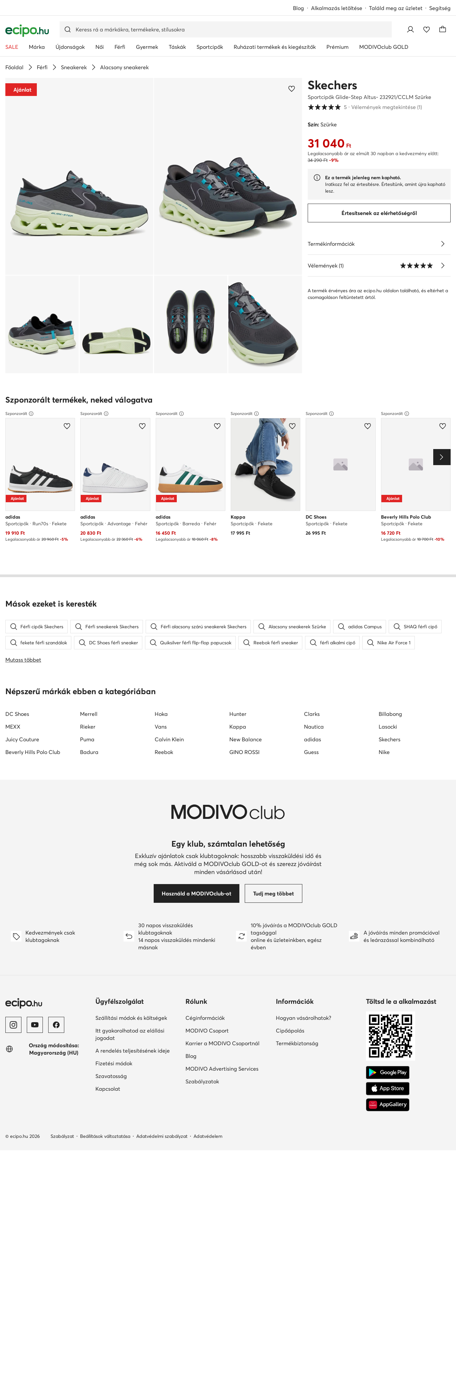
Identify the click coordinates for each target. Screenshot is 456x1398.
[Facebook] (56, 1046)
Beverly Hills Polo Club (32, 773)
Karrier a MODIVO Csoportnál (222, 1064)
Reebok (164, 773)
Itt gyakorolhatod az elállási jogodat (129, 1056)
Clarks (312, 735)
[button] (79, 176)
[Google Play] (387, 1094)
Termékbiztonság (297, 1064)
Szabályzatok (202, 1102)
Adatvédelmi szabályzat (161, 1158)
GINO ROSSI (244, 773)
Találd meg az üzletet (396, 8)
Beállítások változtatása (105, 1158)
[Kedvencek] (427, 29)
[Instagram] (13, 1046)
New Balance (245, 760)
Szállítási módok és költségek (131, 1039)
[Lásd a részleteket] (443, 244)
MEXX (12, 748)
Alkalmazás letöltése (336, 8)
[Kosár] (443, 29)
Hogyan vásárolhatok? (303, 1039)
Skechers (332, 85)
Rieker (87, 748)
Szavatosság (111, 1097)
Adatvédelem (208, 1158)
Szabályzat (62, 1158)
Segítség (440, 8)
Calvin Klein (169, 760)
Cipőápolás (290, 1052)
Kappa (237, 748)
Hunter (237, 735)
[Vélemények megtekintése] (443, 265)
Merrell (88, 735)
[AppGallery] (387, 1126)
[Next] (442, 457)
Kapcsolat (107, 1110)
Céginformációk (205, 1039)
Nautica (314, 748)
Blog (298, 8)
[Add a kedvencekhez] (292, 89)
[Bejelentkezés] (410, 29)
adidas (312, 760)
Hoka (161, 735)
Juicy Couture (22, 760)
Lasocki (388, 748)
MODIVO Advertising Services (221, 1090)
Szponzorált (19, 413)
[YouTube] (35, 1046)
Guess (311, 773)
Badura (89, 773)
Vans (161, 748)
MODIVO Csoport (207, 1052)
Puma (87, 760)
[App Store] (387, 1110)
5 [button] (365, 107)
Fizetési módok (113, 1084)
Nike (384, 773)
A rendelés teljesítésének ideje (132, 1072)
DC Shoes (17, 735)
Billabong (390, 735)
